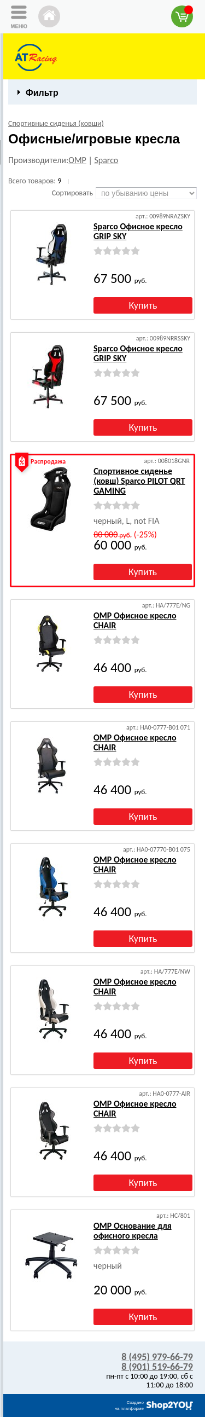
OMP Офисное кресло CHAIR (134, 620)
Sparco (106, 160)
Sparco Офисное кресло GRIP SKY (138, 231)
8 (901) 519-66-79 (157, 1367)
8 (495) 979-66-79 (157, 1357)
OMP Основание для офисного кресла (132, 1231)
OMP (77, 160)
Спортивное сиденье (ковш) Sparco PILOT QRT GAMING (139, 481)
